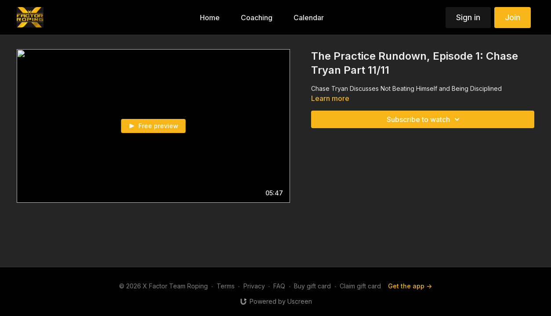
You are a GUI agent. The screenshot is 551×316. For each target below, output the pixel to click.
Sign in (468, 17)
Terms (226, 286)
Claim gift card (360, 286)
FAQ (279, 286)
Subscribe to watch (424, 119)
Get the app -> (410, 286)
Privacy (254, 286)
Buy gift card (312, 286)
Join (512, 17)
